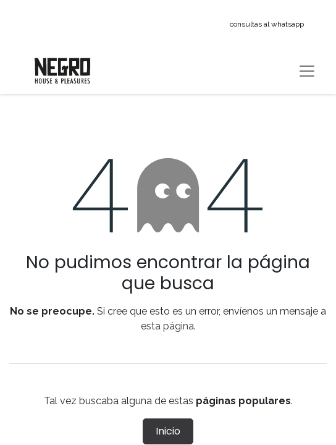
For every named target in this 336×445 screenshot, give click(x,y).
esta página (167, 326)
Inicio (168, 431)
